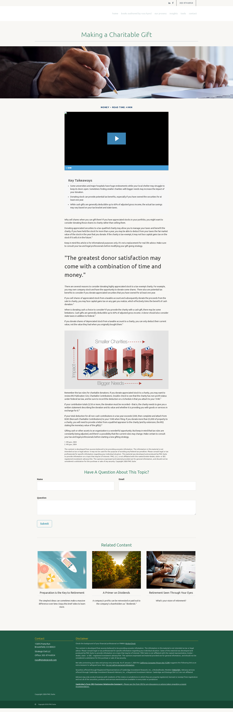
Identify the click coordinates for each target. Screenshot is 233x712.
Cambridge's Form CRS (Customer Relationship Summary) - (100, 688)
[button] (136, 13)
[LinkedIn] (169, 2)
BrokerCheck (131, 647)
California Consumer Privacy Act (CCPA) (155, 666)
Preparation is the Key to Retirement (62, 594)
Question (41, 498)
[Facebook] (172, 2)
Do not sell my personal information (120, 669)
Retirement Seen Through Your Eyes (171, 594)
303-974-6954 (186, 3)
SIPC (179, 673)
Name (40, 479)
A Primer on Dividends (116, 592)
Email (121, 479)
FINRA (174, 673)
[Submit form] (44, 523)
